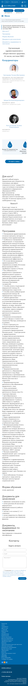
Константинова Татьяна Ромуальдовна (14, 126)
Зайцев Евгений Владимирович (14, 100)
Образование (5, 650)
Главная (3, 19)
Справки (3, 632)
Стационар (4, 629)
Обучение (3, 654)
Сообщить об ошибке (7, 659)
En (25, 2)
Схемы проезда (5, 676)
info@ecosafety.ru (6, 668)
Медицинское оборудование (8, 647)
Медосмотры (4, 631)
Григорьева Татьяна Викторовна (14, 75)
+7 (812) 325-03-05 (6, 672)
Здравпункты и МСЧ (6, 641)
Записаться (8, 10)
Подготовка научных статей (8, 653)
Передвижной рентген (7, 640)
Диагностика (4, 628)
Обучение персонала (6, 646)
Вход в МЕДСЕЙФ (6, 657)
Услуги (3, 625)
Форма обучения (8, 36)
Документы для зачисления (11, 39)
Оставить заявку (19, 10)
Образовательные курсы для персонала (11, 644)
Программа (6, 34)
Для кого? (5, 31)
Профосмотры (5, 635)
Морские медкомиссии (7, 638)
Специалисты (4, 626)
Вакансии (3, 651)
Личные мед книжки (6, 637)
